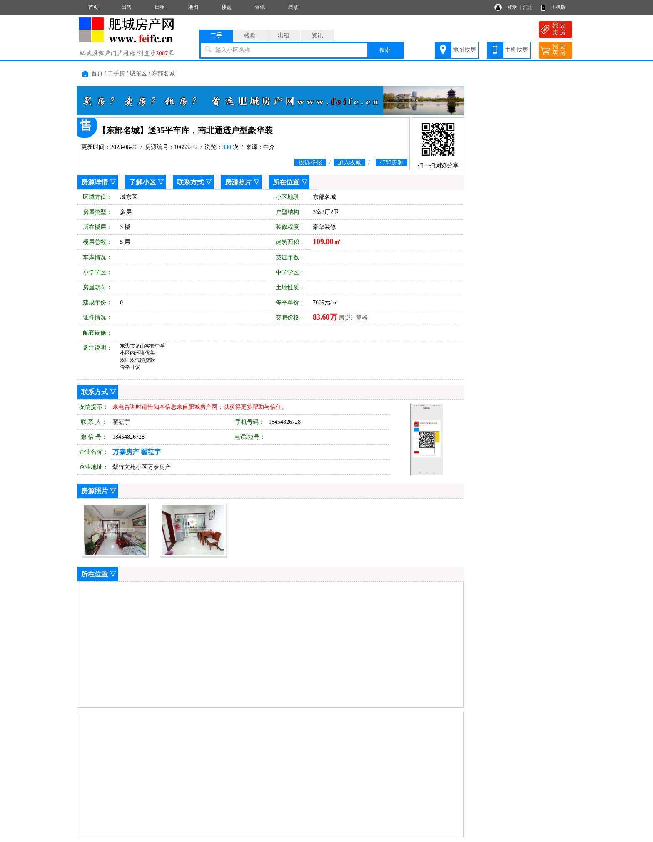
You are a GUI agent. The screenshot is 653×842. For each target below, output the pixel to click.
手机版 (558, 7)
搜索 (384, 50)
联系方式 (190, 182)
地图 (193, 7)
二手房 (116, 73)
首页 (93, 7)
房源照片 (238, 182)
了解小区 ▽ (146, 182)
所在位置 (286, 182)
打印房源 (391, 162)
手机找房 (516, 50)
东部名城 (163, 73)
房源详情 (94, 182)
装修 (293, 7)
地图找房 (464, 50)
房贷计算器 (353, 318)
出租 (160, 7)
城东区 (138, 73)
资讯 (260, 7)
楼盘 (227, 7)
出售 (127, 7)
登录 (512, 7)
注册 (528, 7)
